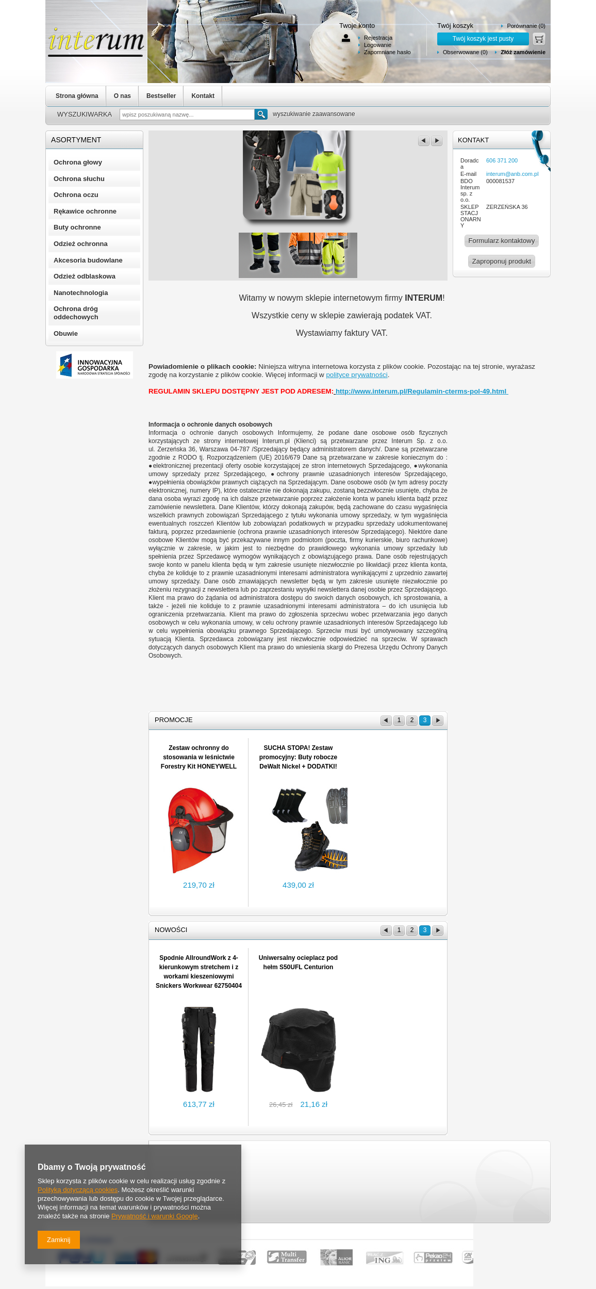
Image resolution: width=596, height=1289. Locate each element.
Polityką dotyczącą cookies (78, 1190)
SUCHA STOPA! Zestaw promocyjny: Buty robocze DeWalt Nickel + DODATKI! (298, 757)
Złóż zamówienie (523, 52)
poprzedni (423, 141)
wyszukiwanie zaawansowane (314, 114)
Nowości (171, 930)
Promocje (174, 720)
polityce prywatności (356, 375)
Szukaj (261, 114)
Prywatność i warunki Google (154, 1216)
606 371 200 (502, 160)
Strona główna (77, 96)
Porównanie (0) (526, 26)
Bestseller (161, 96)
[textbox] (187, 114)
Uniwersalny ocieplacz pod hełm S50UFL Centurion (298, 962)
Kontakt (202, 96)
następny (436, 141)
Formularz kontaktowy (502, 240)
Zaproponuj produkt (501, 261)
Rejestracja (378, 38)
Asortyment (76, 139)
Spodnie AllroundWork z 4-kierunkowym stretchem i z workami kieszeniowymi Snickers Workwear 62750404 (199, 971)
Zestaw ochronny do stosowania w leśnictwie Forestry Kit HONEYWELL (199, 757)
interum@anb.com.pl (512, 174)
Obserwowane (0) (465, 52)
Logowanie (377, 45)
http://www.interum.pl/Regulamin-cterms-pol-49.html (422, 391)
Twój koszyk (455, 25)
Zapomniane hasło (387, 52)
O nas (122, 96)
